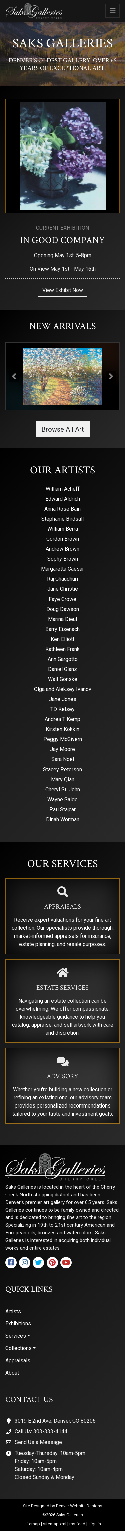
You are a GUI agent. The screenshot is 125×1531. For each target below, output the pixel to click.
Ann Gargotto (63, 659)
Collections (18, 1348)
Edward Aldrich (62, 499)
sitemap (32, 1523)
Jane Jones (62, 699)
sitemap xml (54, 1523)
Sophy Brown (62, 559)
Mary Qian (62, 779)
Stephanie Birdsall (62, 519)
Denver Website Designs (79, 1505)
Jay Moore (62, 749)
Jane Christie (62, 589)
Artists (13, 1311)
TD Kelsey (62, 709)
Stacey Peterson (62, 769)
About (12, 1373)
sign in (94, 1523)
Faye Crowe (62, 599)
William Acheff (63, 489)
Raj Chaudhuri (62, 579)
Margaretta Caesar (62, 569)
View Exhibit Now (62, 290)
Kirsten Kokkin (62, 729)
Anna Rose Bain (62, 509)
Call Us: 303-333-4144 (41, 1431)
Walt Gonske (62, 679)
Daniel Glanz (62, 669)
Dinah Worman (62, 819)
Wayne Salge (62, 799)
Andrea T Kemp (62, 719)
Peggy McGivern (62, 739)
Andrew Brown (62, 549)
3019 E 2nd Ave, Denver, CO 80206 (55, 1421)
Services (15, 1336)
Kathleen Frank (62, 649)
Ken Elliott (62, 639)
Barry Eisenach (62, 629)
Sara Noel (62, 759)
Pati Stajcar (62, 809)
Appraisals (17, 1360)
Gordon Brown (62, 539)
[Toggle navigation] (112, 11)
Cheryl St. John (62, 789)
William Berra (62, 529)
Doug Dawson (62, 609)
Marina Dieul (62, 619)
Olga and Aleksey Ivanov (62, 689)
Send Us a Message (38, 1442)
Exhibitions (18, 1323)
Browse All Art (62, 429)
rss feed (77, 1523)
